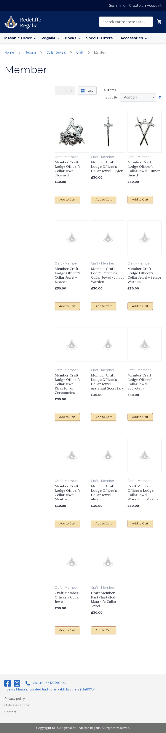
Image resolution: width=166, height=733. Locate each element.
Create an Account (145, 5)
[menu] (83, 38)
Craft (80, 52)
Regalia (31, 52)
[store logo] (22, 22)
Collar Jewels (56, 52)
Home (9, 52)
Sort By (111, 97)
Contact (10, 712)
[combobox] (126, 21)
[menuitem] (19, 38)
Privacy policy (14, 698)
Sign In (115, 5)
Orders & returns (16, 705)
